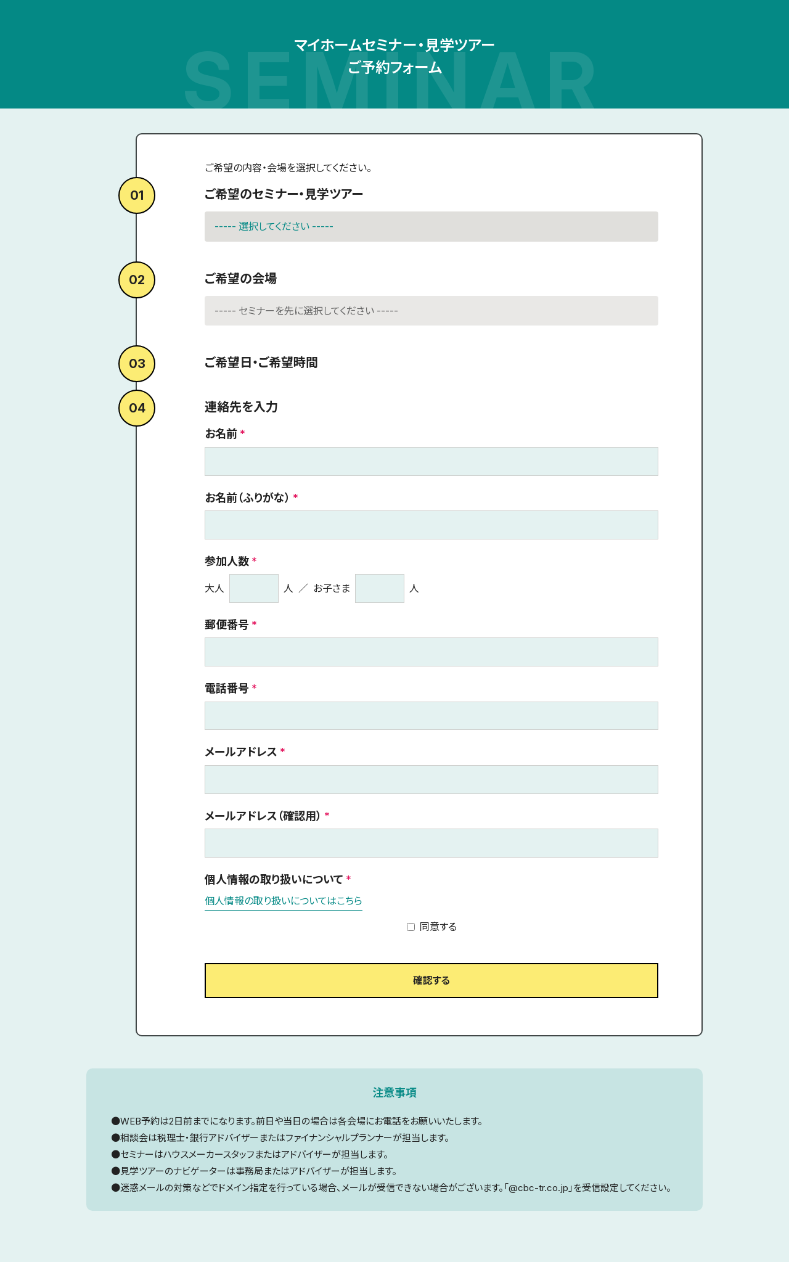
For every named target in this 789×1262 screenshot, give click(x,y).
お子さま (331, 588)
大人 (214, 588)
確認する (431, 981)
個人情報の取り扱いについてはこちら (283, 901)
